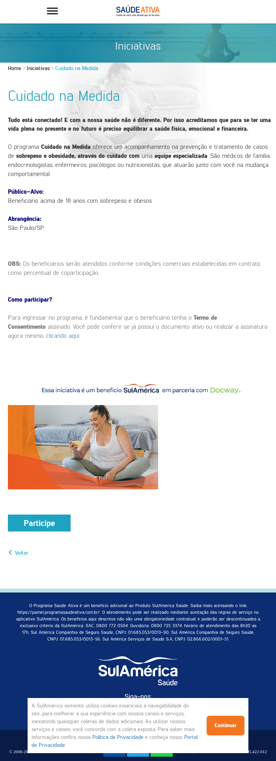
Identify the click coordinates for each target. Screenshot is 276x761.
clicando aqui (62, 335)
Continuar (225, 725)
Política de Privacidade (118, 737)
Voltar (18, 553)
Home (14, 68)
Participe (39, 523)
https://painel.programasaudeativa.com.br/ (58, 612)
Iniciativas (38, 68)
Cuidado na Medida (76, 68)
